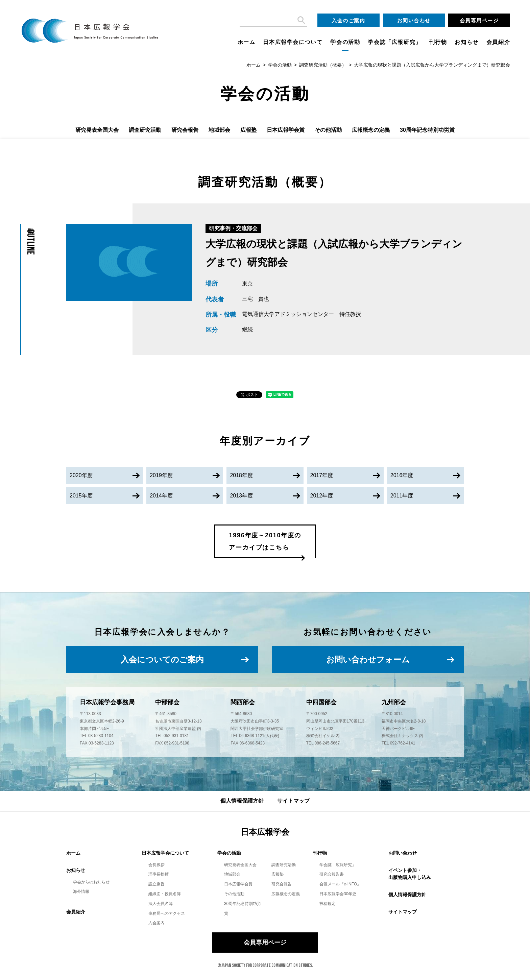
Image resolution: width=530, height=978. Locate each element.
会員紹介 (498, 42)
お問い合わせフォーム (368, 659)
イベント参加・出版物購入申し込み (409, 873)
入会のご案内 (348, 20)
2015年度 (81, 495)
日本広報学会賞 (286, 130)
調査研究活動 (145, 130)
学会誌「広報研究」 (394, 42)
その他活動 (328, 130)
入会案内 (156, 923)
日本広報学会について (292, 42)
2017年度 (321, 475)
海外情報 (81, 891)
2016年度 (401, 475)
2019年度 (161, 475)
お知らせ (466, 42)
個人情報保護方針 (242, 801)
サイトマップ (293, 801)
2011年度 (401, 495)
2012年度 (321, 495)
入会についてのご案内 (162, 659)
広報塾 (248, 130)
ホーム (247, 42)
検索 (300, 20)
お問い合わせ (414, 20)
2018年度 (241, 475)
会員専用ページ (479, 20)
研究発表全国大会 (97, 130)
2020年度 (81, 475)
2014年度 (161, 495)
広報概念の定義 (371, 130)
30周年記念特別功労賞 (427, 130)
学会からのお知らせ (91, 882)
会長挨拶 (156, 864)
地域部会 (219, 130)
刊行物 (438, 42)
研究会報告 (184, 130)
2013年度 (241, 495)
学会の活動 (345, 42)
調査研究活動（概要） (322, 65)
